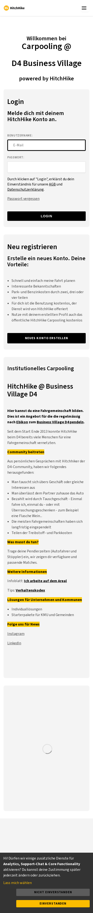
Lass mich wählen (17, 882)
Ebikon (22, 422)
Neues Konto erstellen (46, 338)
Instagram (15, 633)
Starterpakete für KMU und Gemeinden (43, 614)
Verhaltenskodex (30, 590)
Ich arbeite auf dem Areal (45, 581)
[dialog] (46, 883)
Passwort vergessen (23, 198)
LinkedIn (14, 643)
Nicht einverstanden (53, 892)
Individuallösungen (27, 609)
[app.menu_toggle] (85, 8)
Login (46, 216)
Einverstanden (53, 903)
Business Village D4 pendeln (60, 422)
